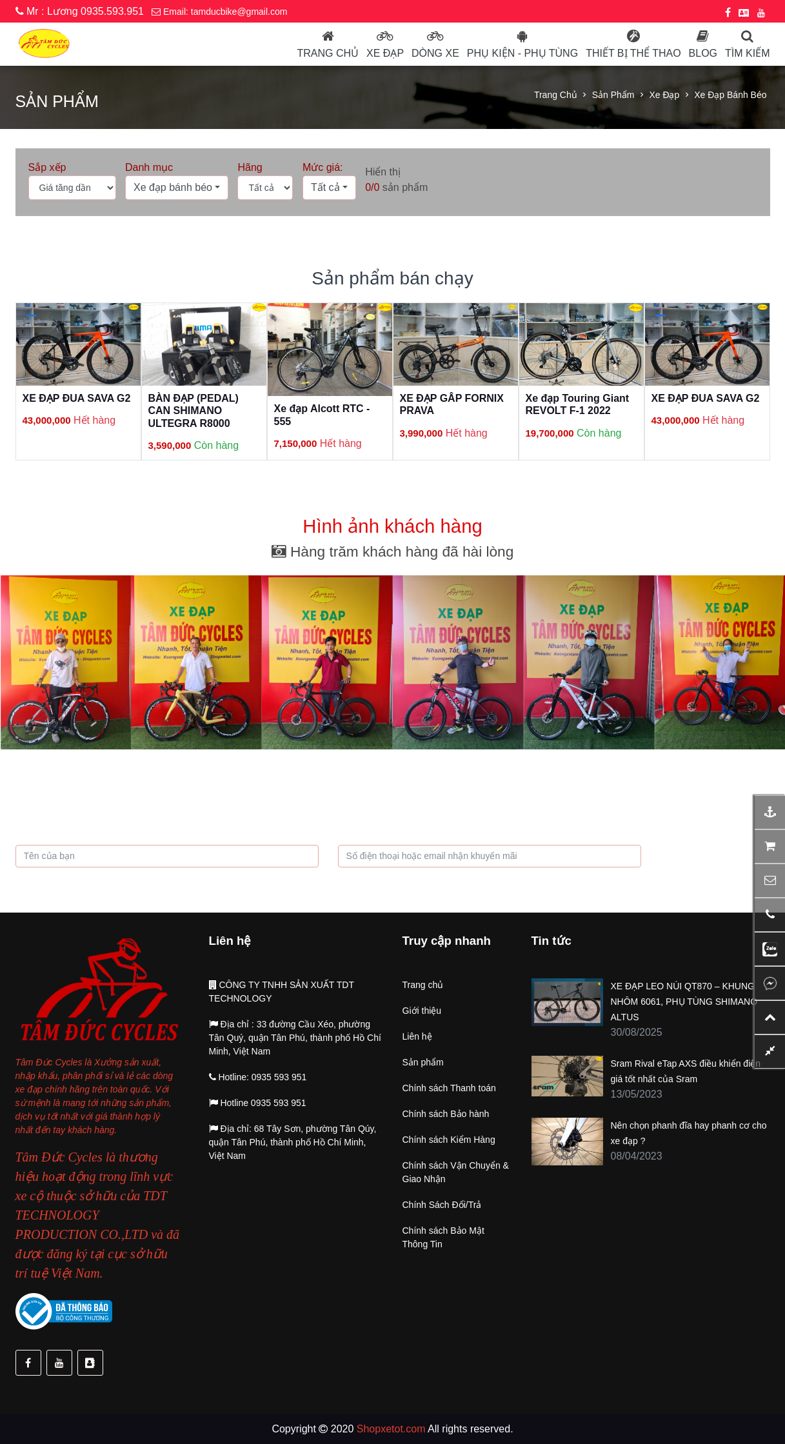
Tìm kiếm (747, 53)
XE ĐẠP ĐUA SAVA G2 (77, 398)
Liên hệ (417, 1036)
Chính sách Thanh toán (449, 1088)
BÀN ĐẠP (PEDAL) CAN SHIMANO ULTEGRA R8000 (193, 410)
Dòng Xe (435, 53)
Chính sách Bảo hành (446, 1114)
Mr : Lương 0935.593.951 (79, 11)
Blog (703, 53)
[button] (176, 187)
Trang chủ (328, 53)
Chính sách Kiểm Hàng (448, 1139)
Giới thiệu (422, 1010)
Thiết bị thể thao (633, 53)
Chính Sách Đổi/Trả (442, 1205)
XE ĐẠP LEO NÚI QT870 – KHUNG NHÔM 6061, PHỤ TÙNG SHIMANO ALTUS (684, 1001)
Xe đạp (385, 53)
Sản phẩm (613, 95)
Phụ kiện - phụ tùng (522, 53)
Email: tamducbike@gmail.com (219, 11)
